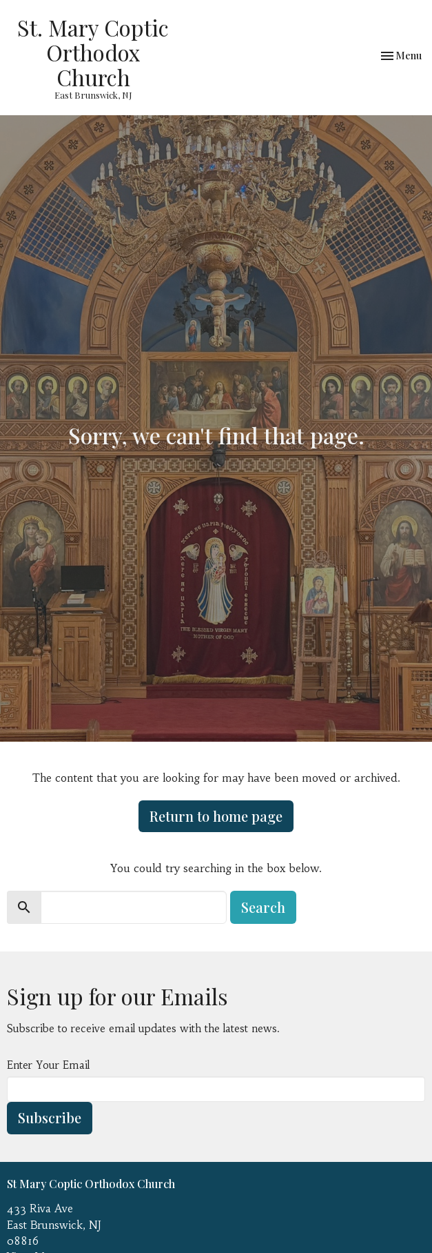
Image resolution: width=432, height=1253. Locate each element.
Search (263, 907)
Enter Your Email (48, 1065)
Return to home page (216, 816)
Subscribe (49, 1117)
